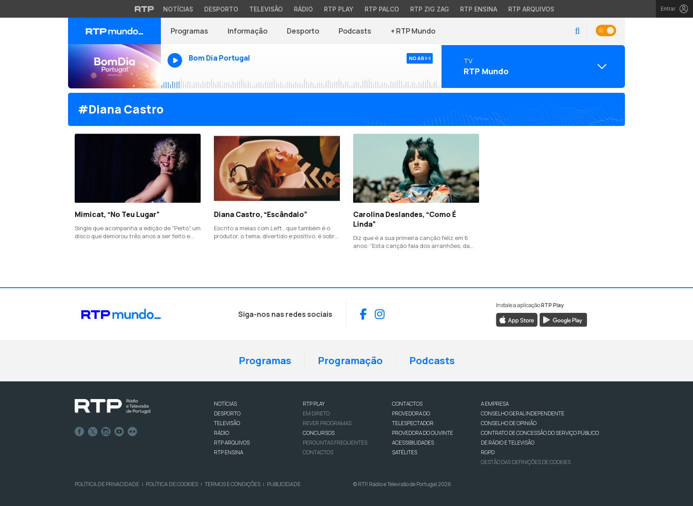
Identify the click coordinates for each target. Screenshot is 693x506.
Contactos (318, 452)
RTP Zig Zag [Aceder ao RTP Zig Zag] (429, 9)
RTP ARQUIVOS (232, 442)
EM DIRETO (316, 413)
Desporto (303, 31)
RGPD (488, 452)
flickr (132, 432)
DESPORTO (227, 413)
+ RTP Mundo (413, 31)
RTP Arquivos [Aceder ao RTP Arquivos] (531, 9)
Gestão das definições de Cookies (526, 462)
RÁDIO (221, 433)
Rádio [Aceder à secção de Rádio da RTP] (303, 9)
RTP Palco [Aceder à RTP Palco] (382, 9)
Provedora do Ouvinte (422, 433)
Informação (247, 31)
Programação (350, 360)
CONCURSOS (319, 433)
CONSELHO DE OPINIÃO (509, 423)
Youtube (119, 432)
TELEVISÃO (227, 423)
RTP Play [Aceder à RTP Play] (339, 9)
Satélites (404, 452)
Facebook (79, 432)
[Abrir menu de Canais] (532, 66)
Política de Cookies (172, 484)
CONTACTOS (407, 403)
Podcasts (355, 31)
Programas (189, 31)
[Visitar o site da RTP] (144, 9)
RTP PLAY (314, 403)
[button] (577, 31)
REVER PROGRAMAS (327, 423)
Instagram (106, 432)
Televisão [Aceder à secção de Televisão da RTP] (266, 9)
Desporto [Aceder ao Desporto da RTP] (221, 9)
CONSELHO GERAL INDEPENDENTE (522, 413)
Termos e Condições (232, 484)
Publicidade (284, 484)
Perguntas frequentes (335, 442)
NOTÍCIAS (225, 403)
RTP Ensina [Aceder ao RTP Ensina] (478, 9)
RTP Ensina (228, 452)
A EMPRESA (495, 403)
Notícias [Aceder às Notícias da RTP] (178, 9)
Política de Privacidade (107, 484)
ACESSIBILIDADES (413, 442)
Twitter (93, 432)
